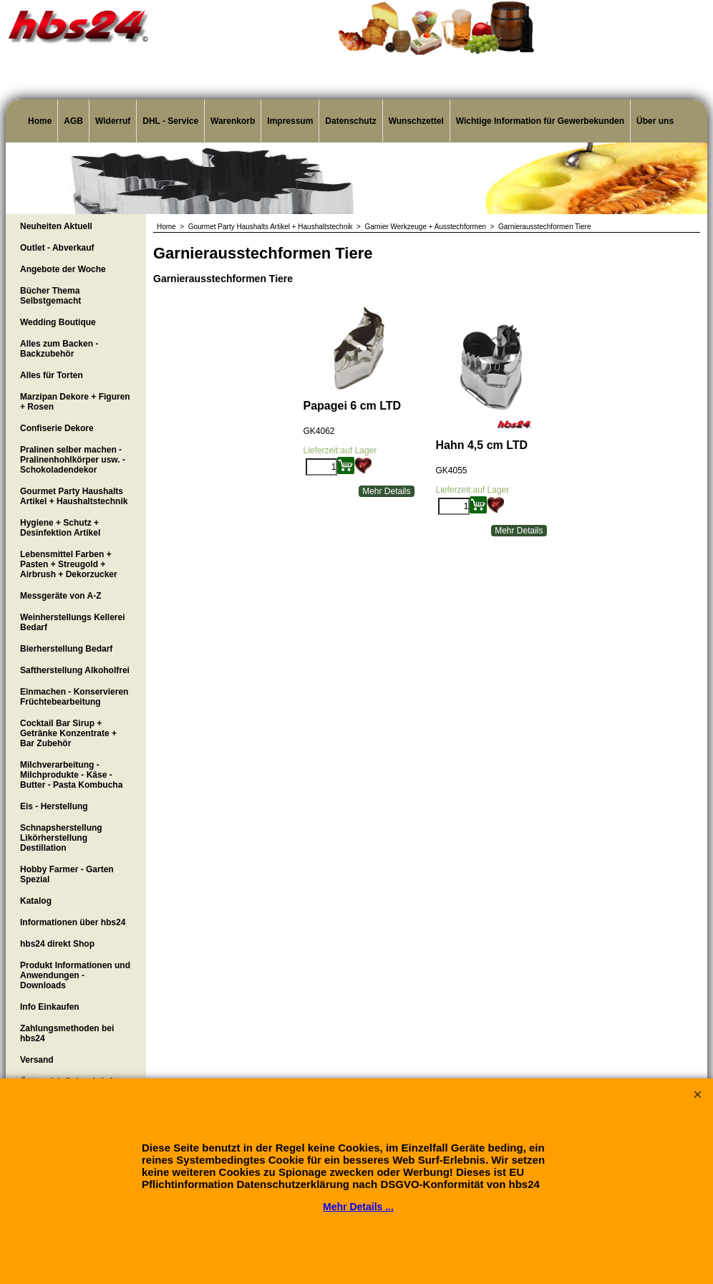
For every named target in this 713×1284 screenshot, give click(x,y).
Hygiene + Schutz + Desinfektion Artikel (60, 528)
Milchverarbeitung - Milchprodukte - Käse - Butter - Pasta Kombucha (71, 775)
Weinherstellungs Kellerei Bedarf (72, 622)
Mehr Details (386, 491)
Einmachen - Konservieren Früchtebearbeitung (74, 697)
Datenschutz (350, 121)
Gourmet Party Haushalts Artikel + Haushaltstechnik (73, 496)
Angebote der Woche (63, 269)
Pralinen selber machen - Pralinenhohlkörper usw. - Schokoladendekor (72, 460)
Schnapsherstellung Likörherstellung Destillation (61, 838)
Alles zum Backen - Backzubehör (59, 349)
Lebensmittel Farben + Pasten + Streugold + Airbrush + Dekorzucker (68, 564)
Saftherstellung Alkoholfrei (75, 670)
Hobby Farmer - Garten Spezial (67, 874)
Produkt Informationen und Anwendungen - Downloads (75, 975)
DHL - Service (170, 121)
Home (40, 121)
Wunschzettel (416, 121)
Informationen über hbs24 (72, 922)
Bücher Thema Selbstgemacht (50, 296)
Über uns (655, 121)
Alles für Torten (51, 375)
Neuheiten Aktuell (56, 226)
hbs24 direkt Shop (57, 944)
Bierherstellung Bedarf (66, 649)
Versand (37, 1060)
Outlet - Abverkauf (57, 248)
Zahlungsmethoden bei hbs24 (67, 1033)
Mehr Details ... (358, 1206)
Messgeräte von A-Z (61, 596)
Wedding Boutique (58, 322)
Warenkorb (232, 121)
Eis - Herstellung (54, 806)
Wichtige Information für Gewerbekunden (540, 121)
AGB (73, 121)
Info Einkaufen (49, 1007)
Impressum (290, 121)
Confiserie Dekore (57, 428)
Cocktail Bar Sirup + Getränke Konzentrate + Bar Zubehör (68, 733)
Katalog (36, 901)
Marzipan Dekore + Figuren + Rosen (75, 402)
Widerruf (112, 121)
